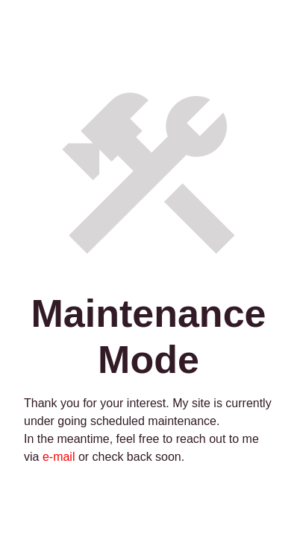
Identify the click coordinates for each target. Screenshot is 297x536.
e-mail (57, 456)
